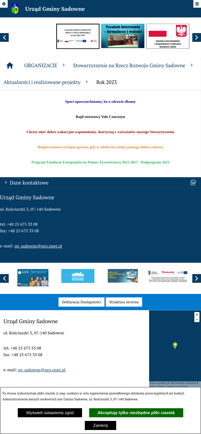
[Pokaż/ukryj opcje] (4, 4)
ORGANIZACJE (45, 151)
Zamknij (100, 425)
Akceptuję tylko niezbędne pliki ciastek (136, 412)
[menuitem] (82, 301)
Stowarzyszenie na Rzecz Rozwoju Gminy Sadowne (133, 151)
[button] (4, 37)
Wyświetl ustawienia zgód (50, 412)
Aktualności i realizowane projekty (46, 167)
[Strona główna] (10, 151)
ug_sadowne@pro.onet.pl (38, 126)
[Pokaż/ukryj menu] (197, 4)
